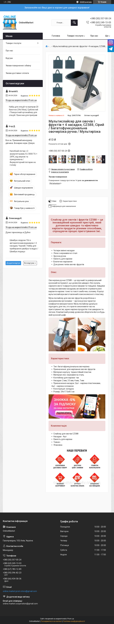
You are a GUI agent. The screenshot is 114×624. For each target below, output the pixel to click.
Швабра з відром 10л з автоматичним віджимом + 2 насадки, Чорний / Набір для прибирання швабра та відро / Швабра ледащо (24, 245)
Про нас (94, 36)
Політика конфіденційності (74, 621)
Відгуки (9, 58)
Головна (56, 36)
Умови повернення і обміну (18, 65)
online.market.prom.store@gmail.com (20, 591)
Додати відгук (13, 263)
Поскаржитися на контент (51, 621)
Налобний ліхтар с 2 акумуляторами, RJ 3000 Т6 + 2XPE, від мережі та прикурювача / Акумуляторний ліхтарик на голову (23, 158)
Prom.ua (70, 619)
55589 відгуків (86, 2)
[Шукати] (74, 23)
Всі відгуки (29, 263)
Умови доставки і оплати (17, 73)
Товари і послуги (75, 36)
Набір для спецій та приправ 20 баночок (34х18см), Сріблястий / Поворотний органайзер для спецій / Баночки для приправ (23, 111)
